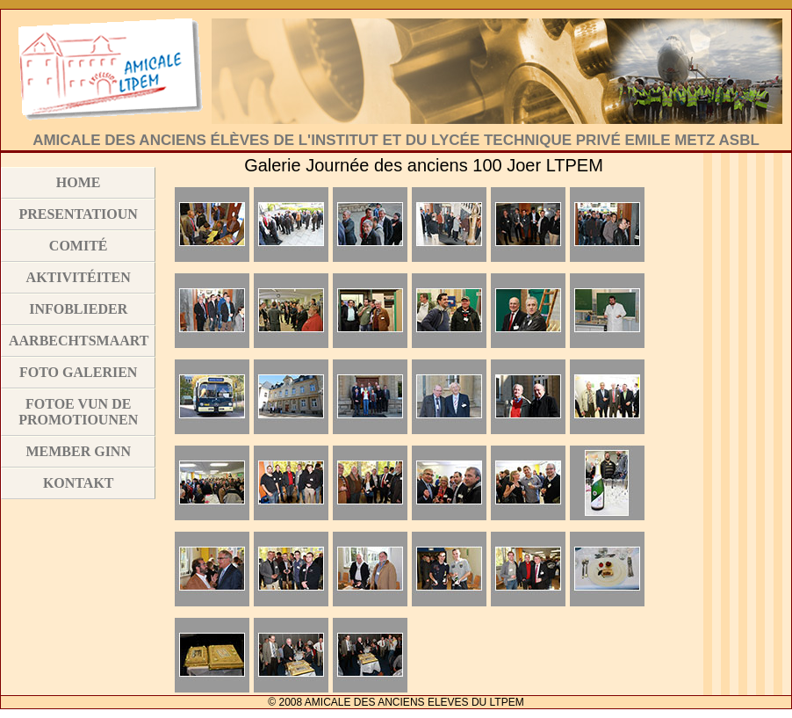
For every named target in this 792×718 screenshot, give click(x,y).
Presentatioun (77, 214)
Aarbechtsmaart (78, 340)
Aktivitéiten (78, 277)
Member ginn (78, 451)
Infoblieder (78, 308)
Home (78, 182)
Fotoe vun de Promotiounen (78, 411)
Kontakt (78, 482)
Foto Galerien (78, 372)
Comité (78, 245)
